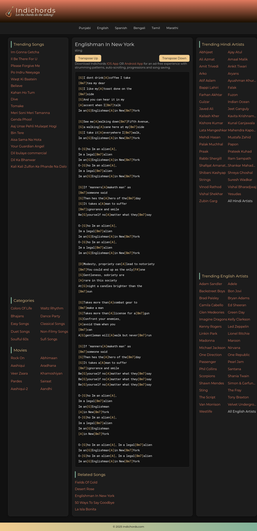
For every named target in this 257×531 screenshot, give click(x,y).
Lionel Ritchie (239, 334)
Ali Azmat (207, 59)
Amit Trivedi (208, 66)
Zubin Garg (208, 201)
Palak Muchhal (211, 144)
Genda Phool (21, 119)
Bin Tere (17, 133)
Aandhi (46, 389)
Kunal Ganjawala (241, 123)
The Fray (234, 390)
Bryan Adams (239, 298)
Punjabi (85, 28)
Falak (232, 88)
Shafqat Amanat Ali (213, 165)
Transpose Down (174, 58)
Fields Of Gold (86, 482)
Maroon (234, 341)
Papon (233, 144)
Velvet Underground (242, 404)
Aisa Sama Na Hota (26, 140)
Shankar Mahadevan (242, 165)
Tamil (156, 28)
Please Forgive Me (25, 66)
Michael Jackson (212, 348)
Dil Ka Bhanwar (23, 160)
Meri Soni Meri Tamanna (30, 113)
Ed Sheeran (237, 305)
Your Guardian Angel (27, 146)
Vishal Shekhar (211, 194)
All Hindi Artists (240, 201)
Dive (14, 99)
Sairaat (45, 381)
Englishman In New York (94, 496)
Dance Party (50, 316)
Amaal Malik (238, 59)
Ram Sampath (239, 158)
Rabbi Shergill (210, 158)
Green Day (236, 312)
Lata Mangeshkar (213, 130)
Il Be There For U (24, 59)
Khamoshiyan (51, 373)
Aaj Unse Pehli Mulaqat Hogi (34, 126)
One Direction (210, 355)
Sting (203, 390)
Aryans (233, 74)
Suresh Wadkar (240, 180)
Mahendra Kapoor (242, 130)
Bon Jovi (235, 291)
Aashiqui (18, 366)
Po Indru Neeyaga (25, 72)
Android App (133, 63)
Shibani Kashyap (212, 173)
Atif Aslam (207, 81)
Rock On (18, 358)
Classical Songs (52, 324)
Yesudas (234, 194)
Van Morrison (209, 404)
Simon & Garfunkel (242, 383)
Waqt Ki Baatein (24, 79)
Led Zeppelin (238, 326)
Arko (203, 74)
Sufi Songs (48, 339)
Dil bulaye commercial (29, 153)
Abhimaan (48, 358)
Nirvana (234, 348)
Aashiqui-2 (19, 389)
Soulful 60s (20, 339)
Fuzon (233, 95)
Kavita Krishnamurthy (242, 116)
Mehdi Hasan (209, 137)
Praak (203, 151)
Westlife (205, 411)
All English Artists (242, 411)
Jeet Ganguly (238, 109)
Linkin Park (208, 334)
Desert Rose (84, 489)
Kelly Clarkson (239, 319)
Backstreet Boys (212, 291)
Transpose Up (88, 58)
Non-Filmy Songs (54, 332)
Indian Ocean (238, 102)
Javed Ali (206, 109)
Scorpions (207, 376)
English (103, 28)
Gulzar (204, 102)
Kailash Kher (209, 116)
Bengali (139, 28)
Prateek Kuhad (240, 151)
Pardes (16, 381)
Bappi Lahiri (208, 88)
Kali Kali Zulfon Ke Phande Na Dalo (39, 166)
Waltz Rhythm (51, 308)
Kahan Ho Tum (23, 93)
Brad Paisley (209, 298)
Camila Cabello (211, 305)
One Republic (239, 355)
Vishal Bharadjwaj (242, 187)
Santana (234, 369)
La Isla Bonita (85, 509)
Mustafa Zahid (239, 137)
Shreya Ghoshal (240, 173)
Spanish (121, 28)
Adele (232, 284)
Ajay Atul (235, 52)
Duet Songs (20, 332)
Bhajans (17, 316)
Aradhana (48, 366)
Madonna (207, 341)
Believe (16, 86)
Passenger (207, 362)
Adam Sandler (210, 284)
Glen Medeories (211, 312)
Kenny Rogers (210, 326)
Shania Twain (238, 376)
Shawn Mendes (211, 383)
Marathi (172, 28)
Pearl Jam (236, 362)
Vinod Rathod (210, 187)
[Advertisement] (39, 233)
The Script (207, 397)
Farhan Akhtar (210, 95)
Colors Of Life (21, 308)
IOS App (113, 63)
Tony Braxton (238, 397)
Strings (205, 180)
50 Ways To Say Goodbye (94, 503)
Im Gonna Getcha (25, 52)
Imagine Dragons (213, 319)
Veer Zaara (19, 373)
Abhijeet (206, 52)
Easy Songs (20, 324)
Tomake (17, 106)
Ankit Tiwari (237, 66)
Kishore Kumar (211, 123)
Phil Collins (208, 369)
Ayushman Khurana (242, 81)
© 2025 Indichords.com (128, 526)
